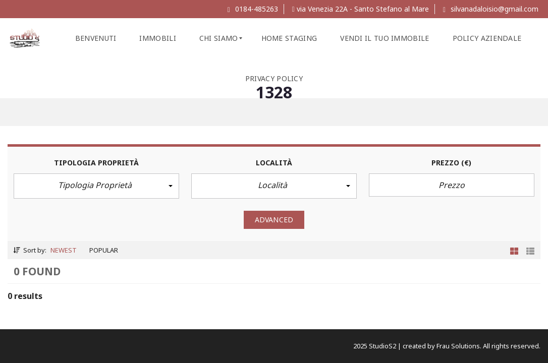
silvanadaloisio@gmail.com (490, 9)
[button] (96, 186)
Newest (63, 250)
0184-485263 (253, 9)
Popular (103, 250)
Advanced (274, 219)
